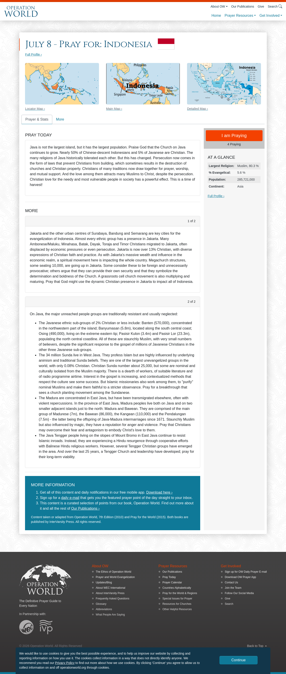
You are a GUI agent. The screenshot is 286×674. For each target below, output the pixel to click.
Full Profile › (33, 54)
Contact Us (231, 582)
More (60, 119)
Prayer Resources (239, 15)
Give (261, 6)
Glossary (101, 603)
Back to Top (257, 646)
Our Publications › (85, 508)
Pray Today (169, 577)
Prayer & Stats (36, 119)
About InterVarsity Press (110, 593)
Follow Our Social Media (239, 593)
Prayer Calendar (172, 582)
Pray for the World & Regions (179, 593)
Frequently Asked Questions (112, 598)
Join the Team (233, 587)
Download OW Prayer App (240, 577)
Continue (238, 660)
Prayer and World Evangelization (115, 577)
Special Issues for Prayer (177, 598)
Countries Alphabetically (176, 587)
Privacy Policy (64, 663)
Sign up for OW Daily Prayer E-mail (246, 571)
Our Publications (242, 6)
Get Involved (269, 15)
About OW (217, 6)
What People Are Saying (110, 614)
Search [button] (275, 6)
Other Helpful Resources (177, 609)
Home (216, 15)
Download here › (159, 492)
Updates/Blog (104, 582)
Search (229, 603)
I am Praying (234, 135)
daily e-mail (70, 498)
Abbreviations (104, 609)
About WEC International (110, 587)
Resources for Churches (176, 603)
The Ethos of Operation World (113, 571)
